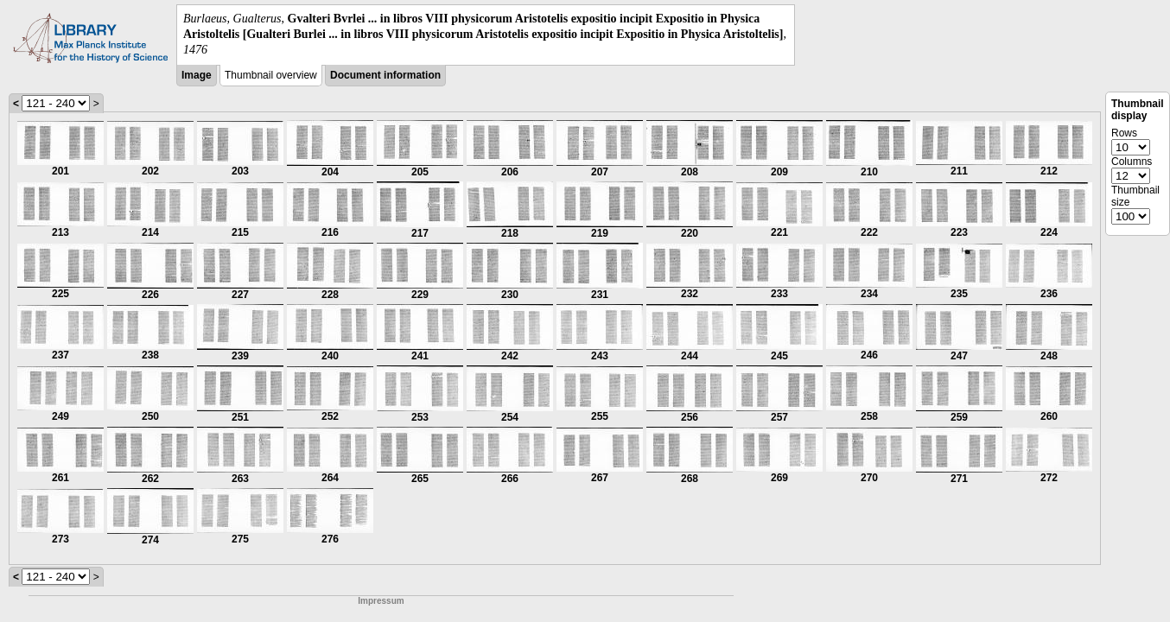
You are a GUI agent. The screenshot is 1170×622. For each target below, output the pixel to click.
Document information (385, 75)
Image (196, 75)
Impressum (381, 601)
